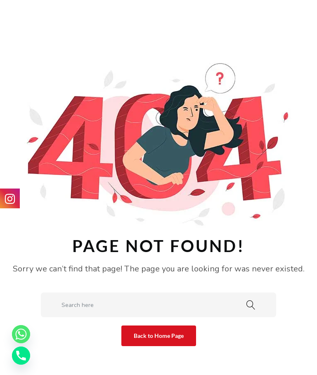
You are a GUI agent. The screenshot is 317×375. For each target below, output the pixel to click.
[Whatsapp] (21, 334)
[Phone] (21, 356)
